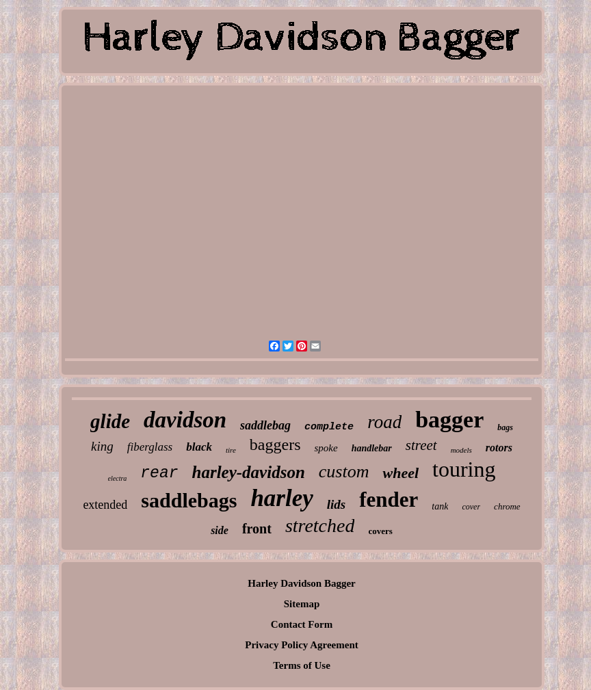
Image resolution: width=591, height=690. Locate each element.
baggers (275, 444)
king (102, 446)
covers (380, 531)
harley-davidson (248, 472)
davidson (185, 420)
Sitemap (302, 603)
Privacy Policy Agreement (301, 644)
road (384, 422)
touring (463, 469)
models (461, 450)
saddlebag (265, 425)
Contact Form (301, 624)
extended (105, 505)
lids (336, 504)
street (421, 445)
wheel (400, 472)
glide (110, 421)
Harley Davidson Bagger (302, 583)
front (257, 528)
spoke (325, 447)
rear (159, 473)
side (219, 530)
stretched (320, 525)
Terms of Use (301, 665)
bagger (449, 419)
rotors (499, 447)
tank (440, 506)
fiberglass (149, 446)
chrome (507, 506)
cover (471, 507)
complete (329, 427)
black (199, 446)
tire (231, 450)
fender (388, 500)
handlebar (372, 448)
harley (281, 498)
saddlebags (189, 500)
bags (505, 427)
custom (344, 471)
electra (117, 478)
